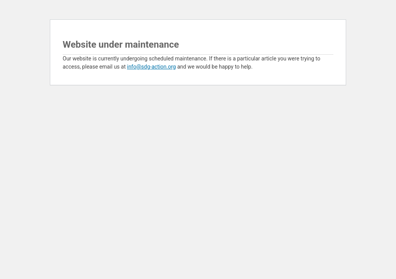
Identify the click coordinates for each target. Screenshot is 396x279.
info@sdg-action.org (151, 67)
